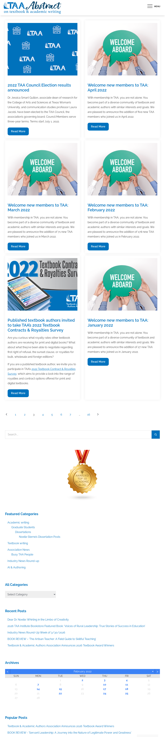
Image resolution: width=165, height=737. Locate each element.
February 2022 (82, 671)
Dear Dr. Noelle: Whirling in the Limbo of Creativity (38, 619)
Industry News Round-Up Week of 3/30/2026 (36, 632)
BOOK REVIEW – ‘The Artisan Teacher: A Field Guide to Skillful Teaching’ (51, 639)
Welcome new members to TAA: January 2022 (118, 323)
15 (60, 689)
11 (126, 684)
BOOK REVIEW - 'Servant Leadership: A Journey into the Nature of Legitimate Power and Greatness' (69, 732)
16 (88, 414)
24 (104, 693)
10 (104, 684)
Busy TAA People (22, 554)
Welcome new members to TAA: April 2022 (118, 87)
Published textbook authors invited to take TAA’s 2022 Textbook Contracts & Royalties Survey (41, 325)
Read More (18, 132)
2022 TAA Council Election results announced (39, 87)
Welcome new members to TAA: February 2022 (118, 208)
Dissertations (23, 532)
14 (38, 689)
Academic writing (18, 522)
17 (104, 689)
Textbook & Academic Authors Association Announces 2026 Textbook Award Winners (60, 645)
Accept (123, 727)
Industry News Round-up (23, 561)
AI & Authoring (16, 567)
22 (60, 693)
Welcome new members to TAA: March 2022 (38, 208)
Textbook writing (17, 543)
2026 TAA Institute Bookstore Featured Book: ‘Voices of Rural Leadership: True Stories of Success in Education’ (76, 626)
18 (126, 689)
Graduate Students (23, 527)
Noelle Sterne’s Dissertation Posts (39, 536)
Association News (18, 549)
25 (126, 693)
